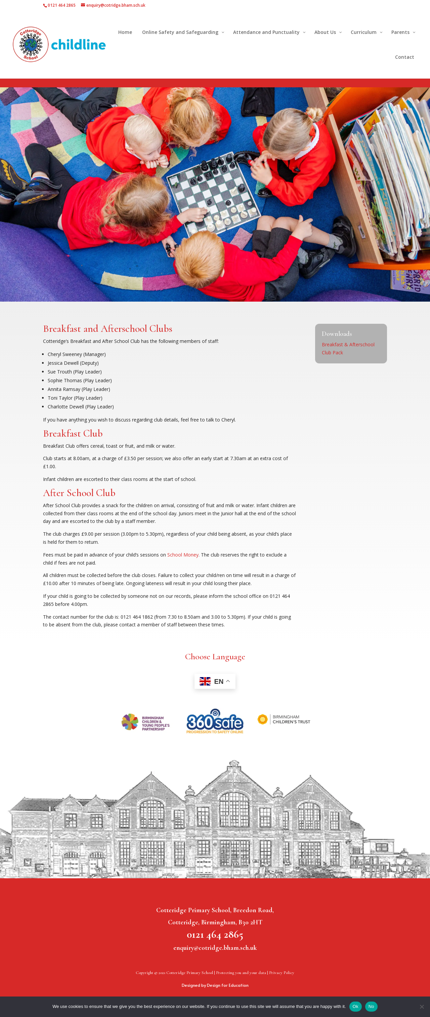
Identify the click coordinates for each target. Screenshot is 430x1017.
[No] (421, 1006)
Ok (355, 1006)
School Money (183, 554)
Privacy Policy (281, 972)
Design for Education (228, 985)
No (371, 1006)
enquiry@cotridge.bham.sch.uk (215, 948)
